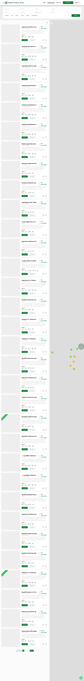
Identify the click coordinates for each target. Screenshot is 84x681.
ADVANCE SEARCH (51, 2)
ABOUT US (59, 2)
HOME (44, 2)
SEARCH (76, 15)
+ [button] (51, 22)
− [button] (51, 24)
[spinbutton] (11, 12)
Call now (24, 40)
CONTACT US (68, 2)
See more (32, 40)
